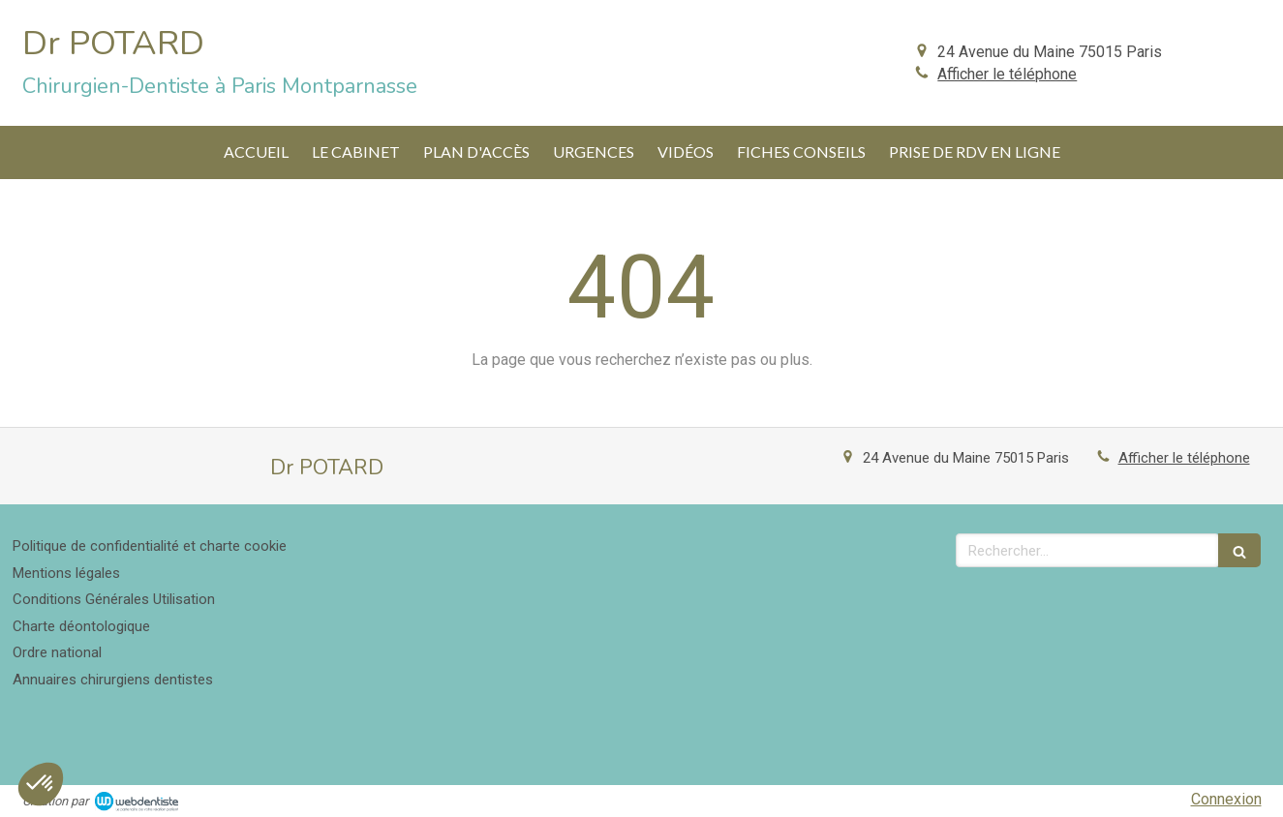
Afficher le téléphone (1007, 74)
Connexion (1226, 799)
